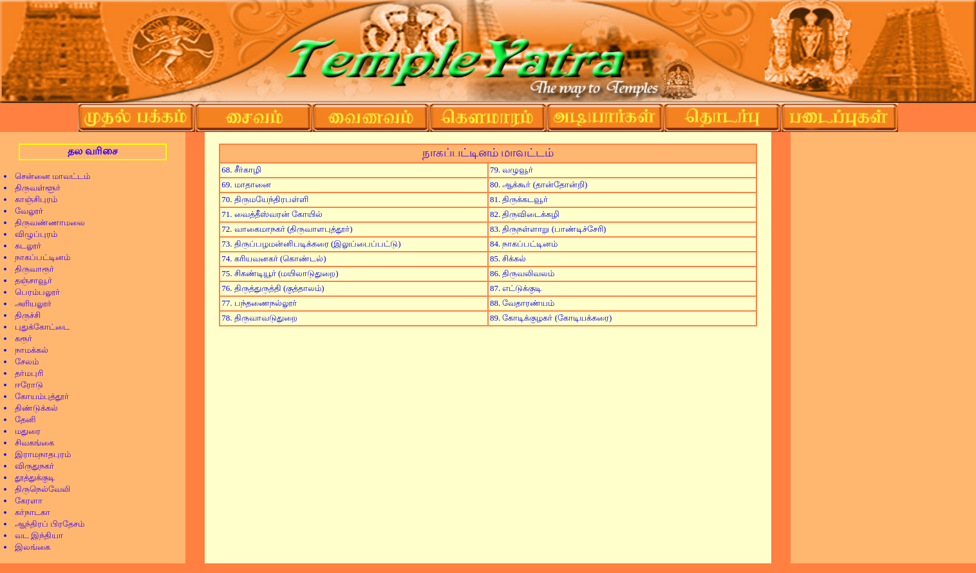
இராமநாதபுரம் (38, 454)
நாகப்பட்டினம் (38, 257)
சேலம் (22, 361)
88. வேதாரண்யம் (522, 303)
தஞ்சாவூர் (29, 280)
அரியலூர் (29, 303)
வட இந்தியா (34, 535)
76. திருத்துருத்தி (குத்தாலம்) (272, 288)
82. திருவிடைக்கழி (524, 214)
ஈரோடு (24, 385)
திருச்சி (23, 315)
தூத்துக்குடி (30, 477)
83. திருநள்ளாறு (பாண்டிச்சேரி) (548, 229)
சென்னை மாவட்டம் (48, 176)
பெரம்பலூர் (33, 292)
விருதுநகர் (30, 466)
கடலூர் (23, 245)
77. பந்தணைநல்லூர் (258, 303)
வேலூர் (24, 211)
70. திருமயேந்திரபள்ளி (264, 199)
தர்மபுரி (24, 373)
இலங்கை (28, 547)
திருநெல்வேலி (38, 489)
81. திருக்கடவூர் (519, 199)
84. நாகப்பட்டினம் (524, 244)
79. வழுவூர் (511, 169)
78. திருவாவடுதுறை (259, 318)
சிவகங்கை (30, 442)
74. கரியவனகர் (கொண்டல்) (273, 258)
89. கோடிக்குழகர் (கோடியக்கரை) (551, 318)
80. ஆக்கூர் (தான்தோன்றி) (538, 184)
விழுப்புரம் (31, 234)
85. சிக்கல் (508, 258)
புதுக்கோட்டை (38, 327)
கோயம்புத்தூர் (37, 396)
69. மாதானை (245, 184)
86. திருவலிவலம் (522, 273)
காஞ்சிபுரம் (31, 199)
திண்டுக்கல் (32, 408)
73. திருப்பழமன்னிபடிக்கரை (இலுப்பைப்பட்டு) (310, 244)
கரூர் (19, 338)
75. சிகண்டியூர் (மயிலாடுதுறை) (279, 273)
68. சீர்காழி (241, 169)
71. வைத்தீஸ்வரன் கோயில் (272, 214)
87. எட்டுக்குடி (515, 288)
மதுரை (23, 431)
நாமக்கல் (27, 350)
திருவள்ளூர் (33, 188)
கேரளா (24, 500)
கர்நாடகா (28, 512)
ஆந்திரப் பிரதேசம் (45, 524)
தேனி (21, 419)
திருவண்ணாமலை (45, 222)
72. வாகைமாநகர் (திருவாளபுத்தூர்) (286, 229)
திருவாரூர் (30, 269)
